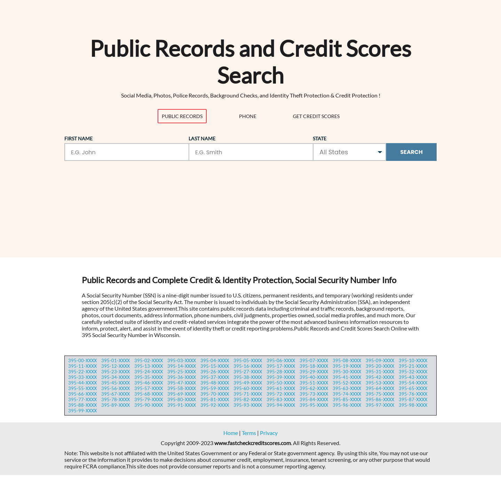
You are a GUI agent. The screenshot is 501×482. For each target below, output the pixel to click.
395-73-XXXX (314, 394)
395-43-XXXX (413, 377)
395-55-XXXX (82, 388)
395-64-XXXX (380, 388)
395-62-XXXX (314, 388)
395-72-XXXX (281, 394)
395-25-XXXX (181, 371)
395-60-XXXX (247, 388)
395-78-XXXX (115, 399)
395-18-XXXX (314, 366)
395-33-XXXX (82, 377)
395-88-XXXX (82, 405)
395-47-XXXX (181, 383)
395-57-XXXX (148, 388)
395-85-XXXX (347, 399)
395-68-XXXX (148, 394)
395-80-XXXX (181, 399)
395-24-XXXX (148, 371)
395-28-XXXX (281, 371)
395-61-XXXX (281, 388)
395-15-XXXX (214, 366)
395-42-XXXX (380, 377)
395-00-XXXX (82, 360)
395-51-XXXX (314, 383)
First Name (78, 138)
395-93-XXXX (247, 405)
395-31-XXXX (380, 371)
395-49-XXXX (247, 383)
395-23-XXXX (115, 371)
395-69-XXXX (181, 394)
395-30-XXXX (347, 371)
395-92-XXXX (214, 405)
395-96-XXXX (347, 405)
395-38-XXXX (247, 377)
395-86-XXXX (380, 399)
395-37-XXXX (214, 377)
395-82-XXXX (247, 399)
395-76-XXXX (413, 394)
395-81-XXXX (214, 399)
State (319, 138)
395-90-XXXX (148, 405)
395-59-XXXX (214, 388)
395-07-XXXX (314, 360)
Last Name (202, 138)
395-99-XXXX (82, 410)
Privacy (269, 432)
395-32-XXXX (413, 371)
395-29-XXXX (314, 371)
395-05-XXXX (247, 360)
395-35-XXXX (148, 377)
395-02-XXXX (148, 360)
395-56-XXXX (115, 388)
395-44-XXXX (82, 383)
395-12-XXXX (115, 366)
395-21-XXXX (413, 366)
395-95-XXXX (314, 405)
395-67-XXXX (115, 394)
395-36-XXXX (181, 377)
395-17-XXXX (281, 366)
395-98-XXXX (413, 405)
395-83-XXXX (281, 399)
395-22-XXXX (82, 371)
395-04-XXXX (214, 360)
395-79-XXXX (148, 399)
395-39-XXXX (281, 377)
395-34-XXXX (115, 377)
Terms (249, 432)
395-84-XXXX (314, 399)
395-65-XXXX (413, 388)
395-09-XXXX (380, 360)
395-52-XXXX (347, 383)
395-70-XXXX (214, 394)
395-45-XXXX (115, 383)
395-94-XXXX (281, 405)
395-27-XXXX (247, 371)
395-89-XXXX (115, 405)
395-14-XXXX (181, 366)
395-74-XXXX (347, 394)
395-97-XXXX (380, 405)
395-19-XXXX (347, 366)
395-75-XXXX (380, 394)
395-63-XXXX (347, 388)
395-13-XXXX (148, 366)
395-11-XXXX (82, 366)
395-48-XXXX (214, 383)
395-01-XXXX (115, 360)
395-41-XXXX (347, 377)
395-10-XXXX (413, 360)
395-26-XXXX (214, 371)
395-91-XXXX (181, 405)
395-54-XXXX (413, 383)
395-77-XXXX (82, 399)
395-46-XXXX (148, 383)
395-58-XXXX (181, 388)
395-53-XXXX (380, 383)
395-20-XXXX (380, 366)
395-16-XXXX (247, 366)
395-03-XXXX (181, 360)
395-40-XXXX (314, 377)
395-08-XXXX (347, 360)
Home (230, 432)
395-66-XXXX (82, 394)
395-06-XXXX (281, 360)
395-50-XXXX (281, 383)
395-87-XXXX (413, 399)
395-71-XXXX (247, 394)
